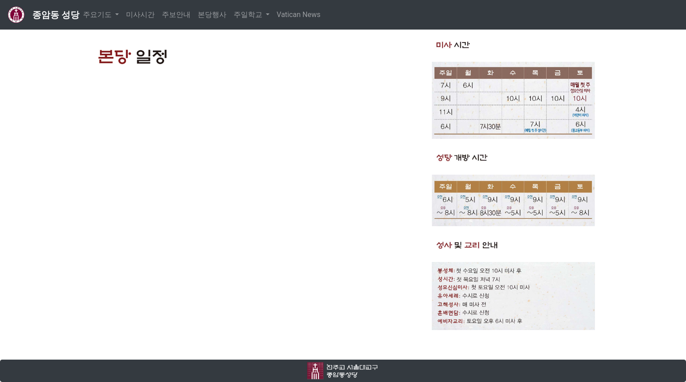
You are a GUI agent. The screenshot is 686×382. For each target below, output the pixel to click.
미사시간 (140, 14)
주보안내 (176, 14)
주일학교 (249, 14)
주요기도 (98, 14)
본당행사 (212, 14)
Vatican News (299, 14)
